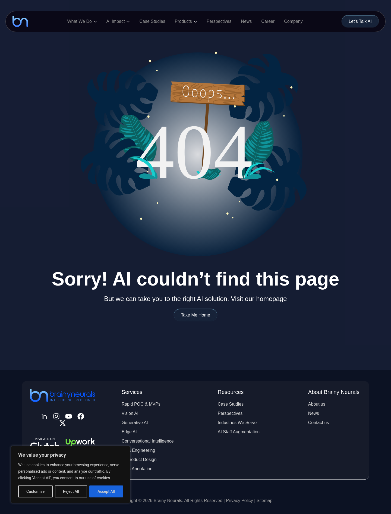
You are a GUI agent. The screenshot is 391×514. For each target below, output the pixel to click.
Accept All (106, 491)
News (246, 21)
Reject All (71, 491)
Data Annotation (137, 468)
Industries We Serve (237, 422)
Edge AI (129, 432)
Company (293, 21)
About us (316, 404)
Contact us (318, 422)
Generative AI (135, 422)
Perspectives (219, 21)
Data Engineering (138, 450)
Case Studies (152, 21)
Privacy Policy (240, 500)
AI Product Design (139, 459)
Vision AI (130, 413)
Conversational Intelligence (148, 441)
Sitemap (265, 500)
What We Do (82, 21)
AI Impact (118, 21)
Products (186, 21)
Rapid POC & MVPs (141, 404)
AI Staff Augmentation (239, 432)
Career (268, 21)
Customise (35, 491)
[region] (70, 474)
